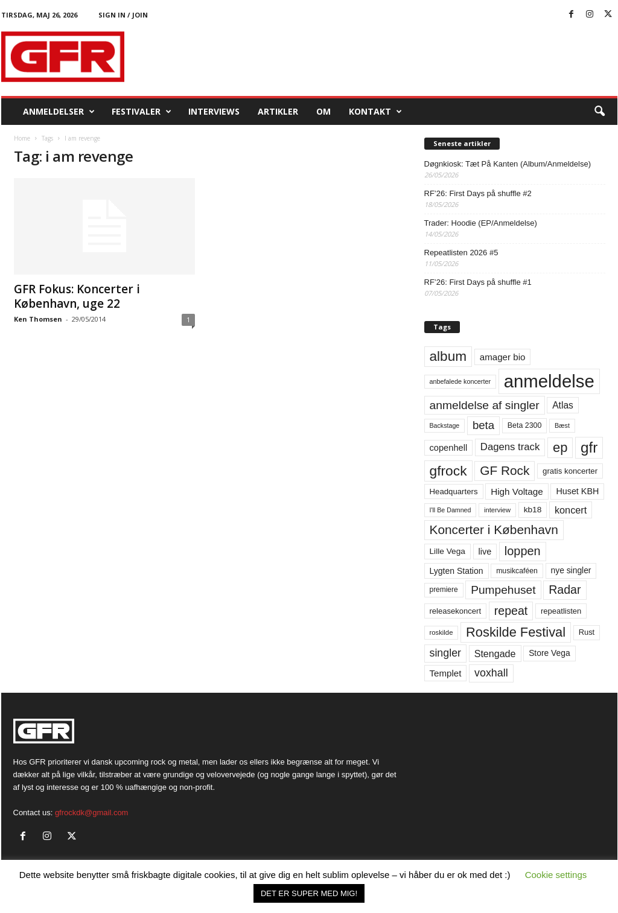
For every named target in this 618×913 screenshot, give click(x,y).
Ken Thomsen (38, 318)
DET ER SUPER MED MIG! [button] (309, 893)
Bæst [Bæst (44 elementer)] (562, 425)
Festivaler (141, 111)
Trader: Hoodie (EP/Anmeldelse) (480, 222)
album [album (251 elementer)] (448, 356)
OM (323, 111)
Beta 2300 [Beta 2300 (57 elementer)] (525, 425)
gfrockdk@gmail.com (92, 812)
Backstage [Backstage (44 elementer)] (445, 425)
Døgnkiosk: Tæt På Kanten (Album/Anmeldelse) (507, 163)
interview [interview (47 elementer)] (497, 510)
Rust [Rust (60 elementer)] (587, 632)
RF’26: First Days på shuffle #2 (478, 193)
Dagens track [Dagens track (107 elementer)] (510, 447)
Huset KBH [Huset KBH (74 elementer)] (577, 491)
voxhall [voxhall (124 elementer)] (491, 673)
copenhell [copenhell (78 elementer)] (449, 448)
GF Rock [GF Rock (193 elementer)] (504, 470)
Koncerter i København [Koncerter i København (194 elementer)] (494, 529)
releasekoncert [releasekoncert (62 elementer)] (456, 611)
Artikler (278, 111)
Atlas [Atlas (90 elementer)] (562, 405)
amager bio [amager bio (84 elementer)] (503, 357)
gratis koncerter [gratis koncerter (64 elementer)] (570, 471)
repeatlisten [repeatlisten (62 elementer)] (561, 611)
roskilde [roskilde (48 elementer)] (441, 632)
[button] (599, 111)
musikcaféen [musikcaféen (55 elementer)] (517, 571)
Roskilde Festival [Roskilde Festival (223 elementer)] (515, 632)
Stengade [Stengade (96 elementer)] (495, 653)
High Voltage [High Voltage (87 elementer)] (517, 491)
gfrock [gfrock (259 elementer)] (448, 471)
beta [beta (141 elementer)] (483, 425)
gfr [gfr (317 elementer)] (589, 447)
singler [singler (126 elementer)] (446, 653)
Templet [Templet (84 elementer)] (446, 673)
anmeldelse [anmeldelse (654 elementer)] (549, 381)
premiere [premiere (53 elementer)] (444, 589)
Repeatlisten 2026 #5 (461, 252)
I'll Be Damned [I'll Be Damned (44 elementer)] (450, 510)
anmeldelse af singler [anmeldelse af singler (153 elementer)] (485, 405)
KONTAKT (375, 111)
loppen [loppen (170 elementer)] (523, 551)
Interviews (214, 111)
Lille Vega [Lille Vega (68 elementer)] (447, 551)
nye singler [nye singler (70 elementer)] (571, 570)
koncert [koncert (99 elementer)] (571, 509)
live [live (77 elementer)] (485, 551)
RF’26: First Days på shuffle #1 (478, 282)
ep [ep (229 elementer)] (560, 447)
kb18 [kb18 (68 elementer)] (533, 509)
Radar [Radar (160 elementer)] (565, 589)
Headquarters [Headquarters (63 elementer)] (454, 491)
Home (22, 138)
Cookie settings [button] (556, 875)
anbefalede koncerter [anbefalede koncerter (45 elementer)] (460, 381)
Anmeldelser (59, 111)
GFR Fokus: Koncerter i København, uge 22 (77, 296)
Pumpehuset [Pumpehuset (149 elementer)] (503, 590)
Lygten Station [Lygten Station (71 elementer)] (456, 571)
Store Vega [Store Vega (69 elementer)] (549, 653)
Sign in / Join (123, 14)
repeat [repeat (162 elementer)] (511, 610)
